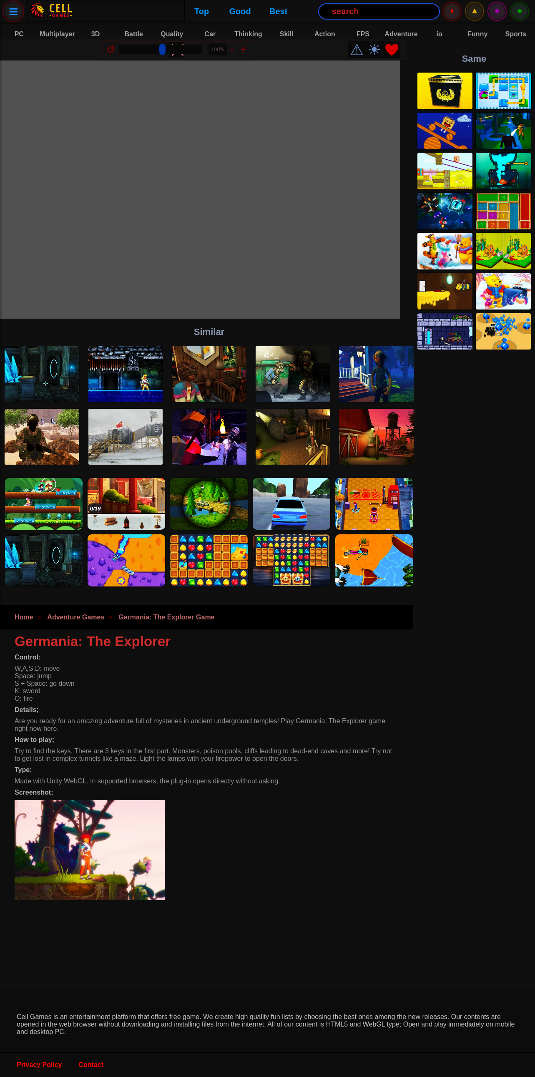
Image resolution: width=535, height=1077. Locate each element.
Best (173, 11)
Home (24, 629)
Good (135, 11)
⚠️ (474, 11)
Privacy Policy (39, 1064)
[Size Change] (166, 55)
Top (96, 11)
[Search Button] (273, 11)
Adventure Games (75, 629)
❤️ (398, 56)
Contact (91, 1064)
